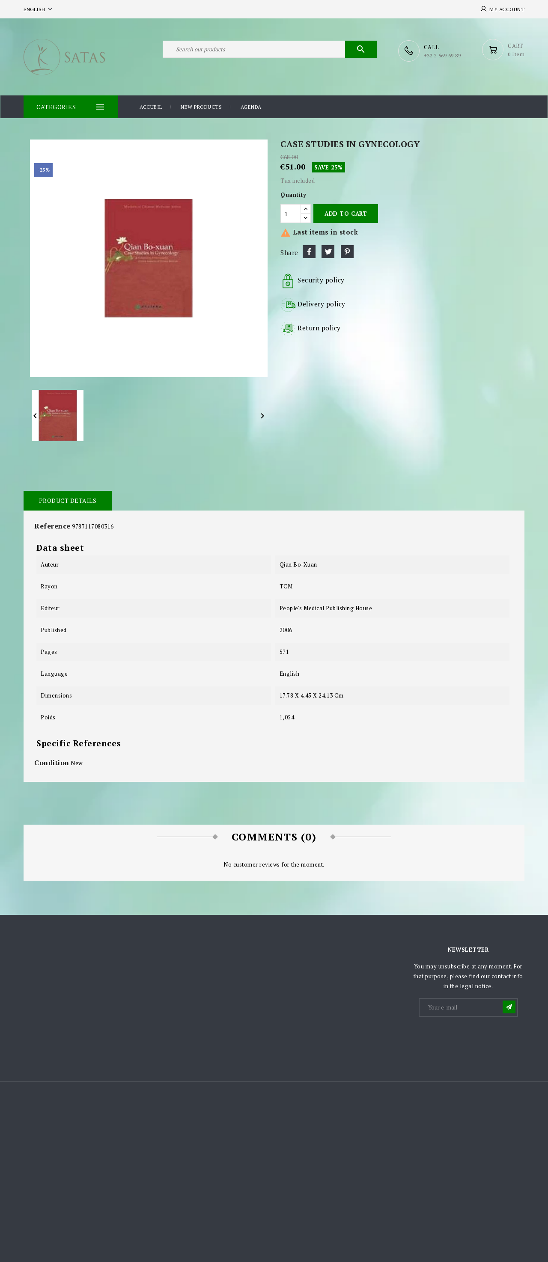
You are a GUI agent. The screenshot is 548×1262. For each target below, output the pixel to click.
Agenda (251, 106)
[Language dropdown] (39, 9)
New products (201, 106)
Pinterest (347, 251)
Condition (51, 762)
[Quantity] (290, 213)
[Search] (270, 50)
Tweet (328, 251)
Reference (52, 525)
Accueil (151, 106)
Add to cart (346, 213)
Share (309, 251)
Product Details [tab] (67, 500)
